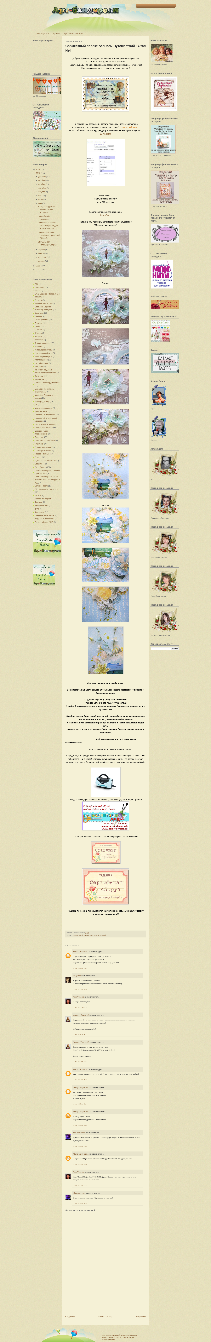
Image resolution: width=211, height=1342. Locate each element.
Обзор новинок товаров (45, 424)
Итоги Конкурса (41, 363)
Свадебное (40, 464)
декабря (42, 176)
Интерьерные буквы (43, 350)
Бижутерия (39, 287)
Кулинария (39, 379)
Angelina (77, 975)
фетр (37, 509)
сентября (42, 188)
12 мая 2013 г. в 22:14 (80, 1164)
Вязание (38, 316)
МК (36, 405)
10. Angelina (106, 134)
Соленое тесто (41, 486)
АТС (36, 284)
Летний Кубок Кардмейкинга (47, 383)
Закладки (39, 340)
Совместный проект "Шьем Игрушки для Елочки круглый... (48, 226)
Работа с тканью (42, 454)
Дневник (38, 330)
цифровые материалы (45, 519)
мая (40, 203)
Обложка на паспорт (44, 427)
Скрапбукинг (40, 467)
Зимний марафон (42, 343)
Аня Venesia (78, 997)
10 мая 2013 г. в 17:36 (80, 968)
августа (41, 192)
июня (40, 199)
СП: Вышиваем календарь (46, 489)
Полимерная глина (43, 447)
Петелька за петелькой (45, 440)
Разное (38, 457)
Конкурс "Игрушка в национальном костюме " (46, 209)
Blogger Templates (108, 1337)
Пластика (39, 444)
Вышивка (39, 313)
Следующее (70, 1316)
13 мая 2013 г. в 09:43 (80, 1185)
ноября (41, 180)
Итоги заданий (41, 360)
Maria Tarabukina (81, 951)
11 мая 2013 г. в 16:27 (80, 1080)
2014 (38, 169)
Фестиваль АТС (42, 505)
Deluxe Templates (128, 1337)
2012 (38, 266)
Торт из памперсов (43, 499)
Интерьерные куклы (43, 356)
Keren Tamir (105, 215)
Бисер (37, 291)
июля (40, 195)
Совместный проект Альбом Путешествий (89, 935)
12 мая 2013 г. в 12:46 (80, 1104)
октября (41, 184)
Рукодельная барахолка (73, 33)
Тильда (38, 495)
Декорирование (42, 320)
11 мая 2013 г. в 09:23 (80, 1007)
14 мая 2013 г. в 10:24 (80, 1203)
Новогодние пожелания (45, 415)
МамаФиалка (79, 1133)
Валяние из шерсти (43, 303)
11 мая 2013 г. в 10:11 (80, 1034)
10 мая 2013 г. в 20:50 (80, 989)
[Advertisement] (87, 1294)
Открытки (39, 437)
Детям (37, 326)
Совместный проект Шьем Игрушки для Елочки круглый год (47, 480)
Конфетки (39, 376)
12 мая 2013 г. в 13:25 (80, 1125)
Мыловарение (41, 411)
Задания (38, 336)
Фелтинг (38, 502)
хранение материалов (44, 515)
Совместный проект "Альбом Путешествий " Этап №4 (49, 235)
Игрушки (38, 346)
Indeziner (112, 1339)
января (41, 261)
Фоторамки (39, 512)
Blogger (135, 1335)
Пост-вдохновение (43, 450)
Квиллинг (39, 366)
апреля (41, 249)
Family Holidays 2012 (44, 522)
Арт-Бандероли (118, 1335)
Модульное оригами (43, 408)
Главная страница (42, 33)
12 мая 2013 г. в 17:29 (80, 1146)
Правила (56, 33)
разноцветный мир (128, 127)
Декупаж (38, 323)
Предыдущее (141, 1316)
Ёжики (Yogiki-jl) (81, 1015)
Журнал (38, 333)
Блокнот (38, 300)
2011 (38, 270)
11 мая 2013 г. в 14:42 (80, 1061)
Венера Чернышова (82, 1087)
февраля (42, 257)
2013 (38, 173)
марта (41, 253)
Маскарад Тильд (42, 401)
